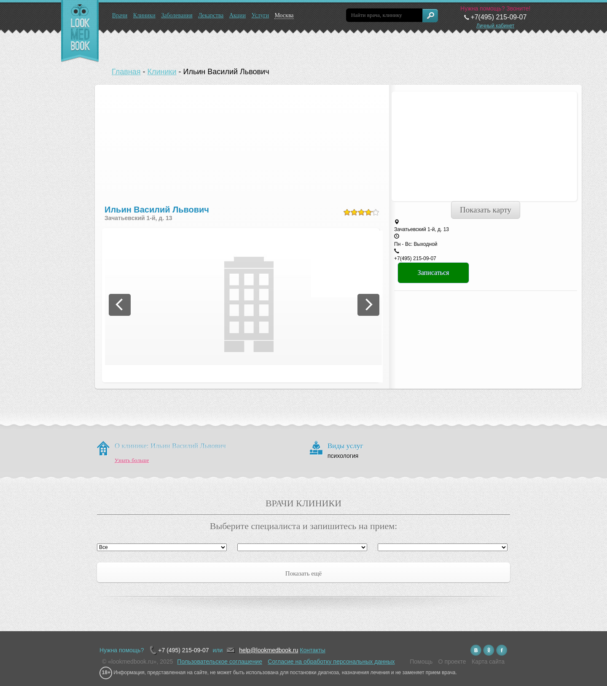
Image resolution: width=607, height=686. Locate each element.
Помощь (421, 661)
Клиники (144, 15)
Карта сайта (488, 661)
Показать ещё (303, 573)
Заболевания (176, 15)
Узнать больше (132, 460)
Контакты (312, 650)
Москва (283, 15)
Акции (237, 15)
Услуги (260, 15)
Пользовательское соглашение (219, 661)
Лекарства (210, 15)
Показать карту (485, 209)
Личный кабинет (495, 26)
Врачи (120, 15)
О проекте (452, 661)
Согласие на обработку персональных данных (331, 661)
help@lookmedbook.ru (268, 650)
